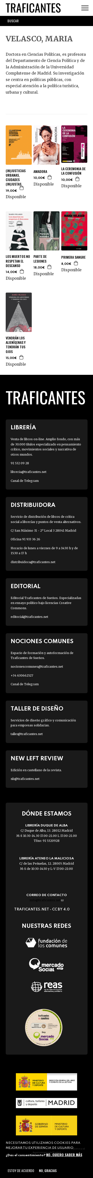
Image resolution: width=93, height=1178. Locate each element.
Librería (23, 428)
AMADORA (40, 171)
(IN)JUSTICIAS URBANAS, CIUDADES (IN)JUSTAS (16, 177)
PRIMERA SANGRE (73, 257)
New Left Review (37, 759)
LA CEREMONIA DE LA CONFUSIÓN (73, 170)
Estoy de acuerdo (21, 1170)
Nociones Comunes (42, 641)
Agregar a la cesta (22, 188)
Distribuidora (33, 505)
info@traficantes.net (46, 900)
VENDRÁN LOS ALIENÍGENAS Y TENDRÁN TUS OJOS (16, 345)
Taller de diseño (37, 709)
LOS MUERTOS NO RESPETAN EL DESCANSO (18, 261)
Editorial (25, 586)
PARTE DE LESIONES (40, 258)
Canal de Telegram (25, 481)
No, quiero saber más (64, 1154)
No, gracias (48, 1170)
